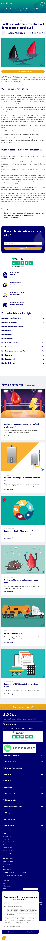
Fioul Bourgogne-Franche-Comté (13, 351)
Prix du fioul (6, 839)
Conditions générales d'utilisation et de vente (14, 872)
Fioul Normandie (7, 338)
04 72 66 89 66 (9, 724)
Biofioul (5, 845)
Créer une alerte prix (23, 71)
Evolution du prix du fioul (9, 850)
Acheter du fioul (7, 836)
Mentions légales (7, 864)
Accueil (3, 9)
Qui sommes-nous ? (8, 861)
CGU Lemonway (7, 889)
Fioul (16, 9)
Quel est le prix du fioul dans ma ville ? (22, 233)
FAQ (4, 883)
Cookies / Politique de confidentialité (12, 875)
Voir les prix (23, 248)
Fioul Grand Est (6, 330)
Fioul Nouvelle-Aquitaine (10, 342)
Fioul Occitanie (6, 334)
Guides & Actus (10, 9)
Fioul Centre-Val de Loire (10, 347)
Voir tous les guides (30, 385)
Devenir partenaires (8, 867)
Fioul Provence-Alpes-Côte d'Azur (13, 326)
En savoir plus (13, 277)
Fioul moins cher (7, 853)
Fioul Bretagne (6, 355)
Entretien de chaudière (9, 842)
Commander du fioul (23, 707)
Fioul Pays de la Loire (8, 359)
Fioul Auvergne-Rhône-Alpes (11, 318)
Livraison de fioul (7, 847)
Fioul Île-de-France (8, 363)
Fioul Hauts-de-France (9, 322)
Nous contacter (7, 870)
